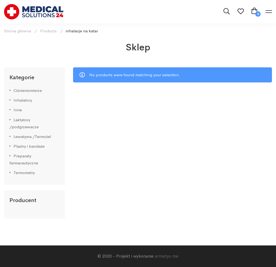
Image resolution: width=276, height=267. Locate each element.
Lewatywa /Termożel (32, 136)
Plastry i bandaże (28, 146)
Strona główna (17, 30)
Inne (17, 109)
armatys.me (166, 256)
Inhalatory (22, 100)
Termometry (24, 172)
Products (48, 30)
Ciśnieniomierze (27, 90)
